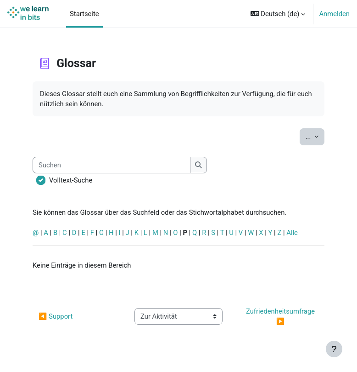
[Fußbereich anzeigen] (334, 349)
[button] (278, 14)
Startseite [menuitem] (84, 14)
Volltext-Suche (70, 180)
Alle (292, 233)
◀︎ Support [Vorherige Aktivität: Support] (56, 316)
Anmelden (334, 14)
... (315, 136)
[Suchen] (111, 165)
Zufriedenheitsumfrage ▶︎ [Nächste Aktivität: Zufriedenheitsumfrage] (281, 316)
